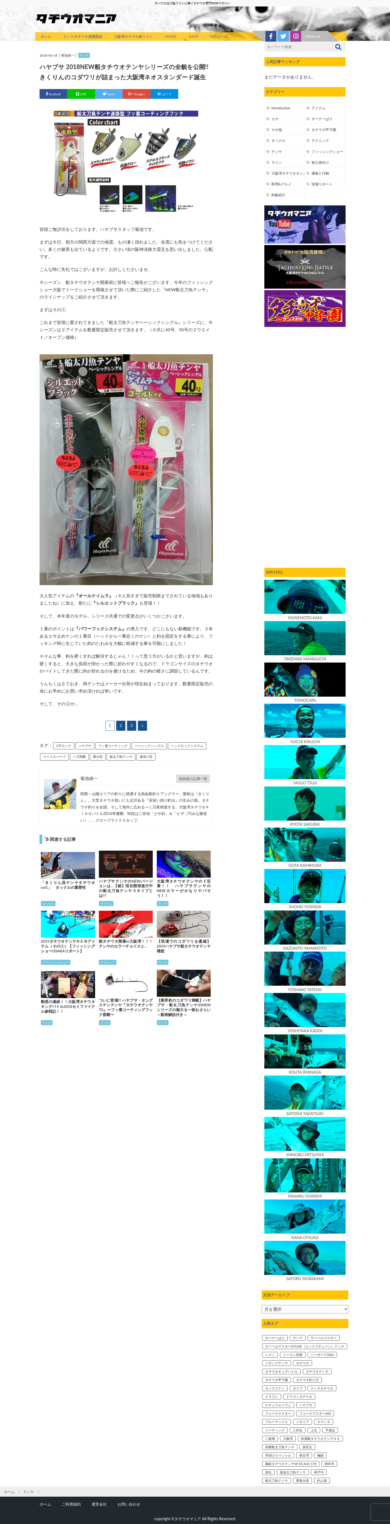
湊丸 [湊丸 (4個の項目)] (268, 1472)
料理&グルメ (281, 184)
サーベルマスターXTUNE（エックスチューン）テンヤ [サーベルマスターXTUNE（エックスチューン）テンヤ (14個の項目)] (304, 1346)
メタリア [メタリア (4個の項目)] (302, 1422)
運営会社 (99, 1504)
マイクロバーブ (54, 757)
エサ (274, 119)
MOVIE (171, 36)
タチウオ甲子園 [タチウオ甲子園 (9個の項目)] (276, 1380)
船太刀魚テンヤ (121, 757)
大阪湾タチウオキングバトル (294, 173)
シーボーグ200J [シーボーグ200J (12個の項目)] (322, 1355)
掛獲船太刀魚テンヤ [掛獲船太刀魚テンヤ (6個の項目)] (279, 1447)
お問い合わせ (129, 1504)
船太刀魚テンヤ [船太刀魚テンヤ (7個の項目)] (276, 1481)
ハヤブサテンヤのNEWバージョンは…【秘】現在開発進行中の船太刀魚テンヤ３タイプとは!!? (126, 888)
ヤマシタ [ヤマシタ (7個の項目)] (323, 1422)
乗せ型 (98, 757)
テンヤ (84, 55)
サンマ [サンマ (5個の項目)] (298, 1338)
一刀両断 (79, 757)
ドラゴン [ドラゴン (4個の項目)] (271, 1397)
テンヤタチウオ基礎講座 (82, 36)
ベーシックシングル (149, 746)
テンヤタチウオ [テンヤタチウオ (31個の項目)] (322, 1388)
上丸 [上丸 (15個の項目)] (314, 1430)
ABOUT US (219, 36)
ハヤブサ (84, 746)
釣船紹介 (278, 195)
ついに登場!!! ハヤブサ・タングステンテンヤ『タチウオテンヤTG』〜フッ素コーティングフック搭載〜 (126, 1007)
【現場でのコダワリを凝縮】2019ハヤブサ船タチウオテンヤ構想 (184, 946)
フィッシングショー (55, 962)
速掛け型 (145, 757)
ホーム (46, 36)
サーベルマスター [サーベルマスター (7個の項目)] (324, 1338)
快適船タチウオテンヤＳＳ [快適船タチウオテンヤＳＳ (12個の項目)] (320, 1439)
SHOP (193, 36)
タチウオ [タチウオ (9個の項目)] (302, 1363)
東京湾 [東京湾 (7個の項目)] (304, 1455)
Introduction (280, 108)
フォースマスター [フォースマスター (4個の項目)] (278, 1413)
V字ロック (63, 746)
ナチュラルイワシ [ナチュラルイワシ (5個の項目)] (278, 1405)
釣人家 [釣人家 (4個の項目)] (322, 1481)
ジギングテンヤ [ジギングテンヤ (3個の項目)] (276, 1363)
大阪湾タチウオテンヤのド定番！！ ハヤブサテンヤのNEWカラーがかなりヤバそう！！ (184, 888)
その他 (276, 129)
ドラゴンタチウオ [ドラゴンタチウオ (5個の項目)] (299, 1397)
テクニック (107, 962)
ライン (276, 162)
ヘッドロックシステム (187, 746)
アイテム (106, 903)
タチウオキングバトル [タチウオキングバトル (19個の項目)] (281, 1371)
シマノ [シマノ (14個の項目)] (270, 1355)
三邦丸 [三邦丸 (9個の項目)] (298, 1430)
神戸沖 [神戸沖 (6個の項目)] (319, 1472)
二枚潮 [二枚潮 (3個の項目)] (270, 1439)
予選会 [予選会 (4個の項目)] (330, 1430)
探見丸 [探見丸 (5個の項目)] (307, 1447)
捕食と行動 (320, 173)
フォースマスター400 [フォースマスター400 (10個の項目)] (315, 1413)
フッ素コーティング (113, 746)
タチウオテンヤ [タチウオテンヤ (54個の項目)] (317, 1371)
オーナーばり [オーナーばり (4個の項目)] (275, 1338)
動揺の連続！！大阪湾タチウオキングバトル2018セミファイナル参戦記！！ (68, 1006)
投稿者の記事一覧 (193, 778)
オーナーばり (322, 119)
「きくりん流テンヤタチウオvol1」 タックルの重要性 (68, 885)
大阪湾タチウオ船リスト (133, 36)
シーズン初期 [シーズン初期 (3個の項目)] (293, 1355)
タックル (48, 903)
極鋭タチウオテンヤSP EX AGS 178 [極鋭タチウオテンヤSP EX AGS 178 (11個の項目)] (290, 1464)
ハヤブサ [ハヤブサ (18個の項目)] (305, 1405)
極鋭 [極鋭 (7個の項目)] (320, 1455)
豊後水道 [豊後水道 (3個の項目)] (302, 1481)
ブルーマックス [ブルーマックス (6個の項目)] (276, 1422)
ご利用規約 (71, 1504)
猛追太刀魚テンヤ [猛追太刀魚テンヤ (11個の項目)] (293, 1472)
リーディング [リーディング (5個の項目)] (275, 1430)
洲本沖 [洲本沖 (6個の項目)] (329, 1464)
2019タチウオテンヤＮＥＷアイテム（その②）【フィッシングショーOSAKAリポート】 (68, 946)
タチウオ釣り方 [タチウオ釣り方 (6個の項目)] (307, 1380)
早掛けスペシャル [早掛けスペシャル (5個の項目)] (278, 1455)
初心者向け (320, 162)
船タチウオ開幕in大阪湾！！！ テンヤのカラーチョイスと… (126, 943)
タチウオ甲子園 (323, 129)
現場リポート (322, 184)
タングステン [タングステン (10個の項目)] (275, 1388)
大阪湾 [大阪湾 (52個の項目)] (288, 1439)
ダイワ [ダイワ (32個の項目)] (298, 1388)
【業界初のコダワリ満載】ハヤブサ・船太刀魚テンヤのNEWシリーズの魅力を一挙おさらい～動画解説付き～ (184, 1007)
